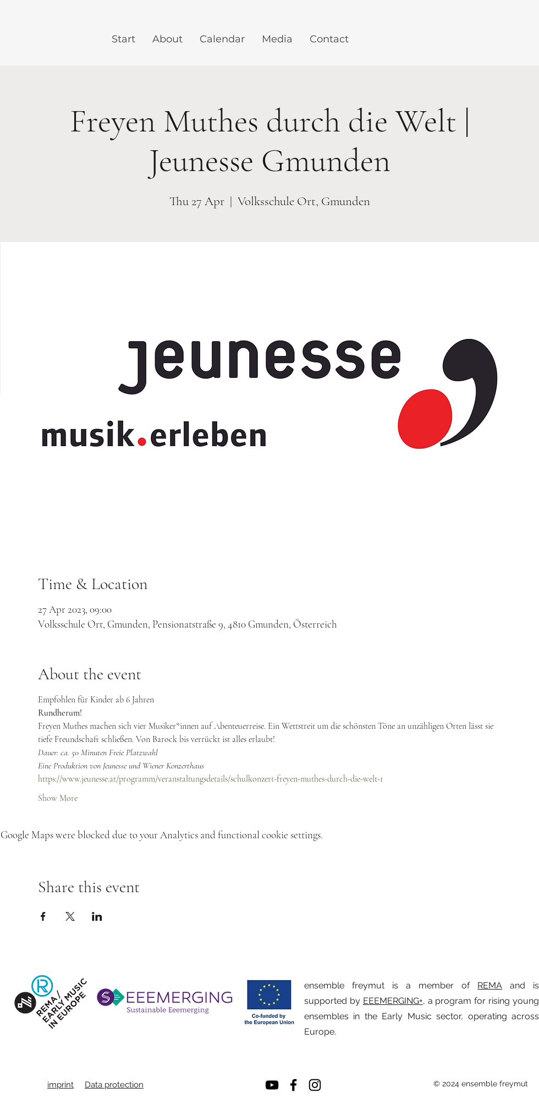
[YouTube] (272, 1085)
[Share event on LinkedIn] (97, 916)
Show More (58, 798)
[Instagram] (315, 1085)
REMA (489, 985)
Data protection (114, 1085)
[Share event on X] (70, 916)
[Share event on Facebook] (43, 916)
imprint (60, 1085)
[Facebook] (293, 1085)
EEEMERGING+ (393, 1001)
